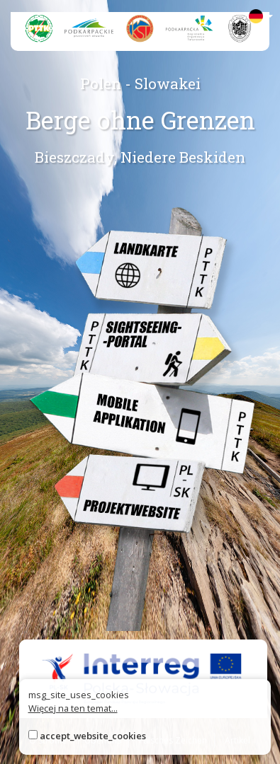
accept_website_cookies (93, 735)
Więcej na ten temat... (73, 708)
